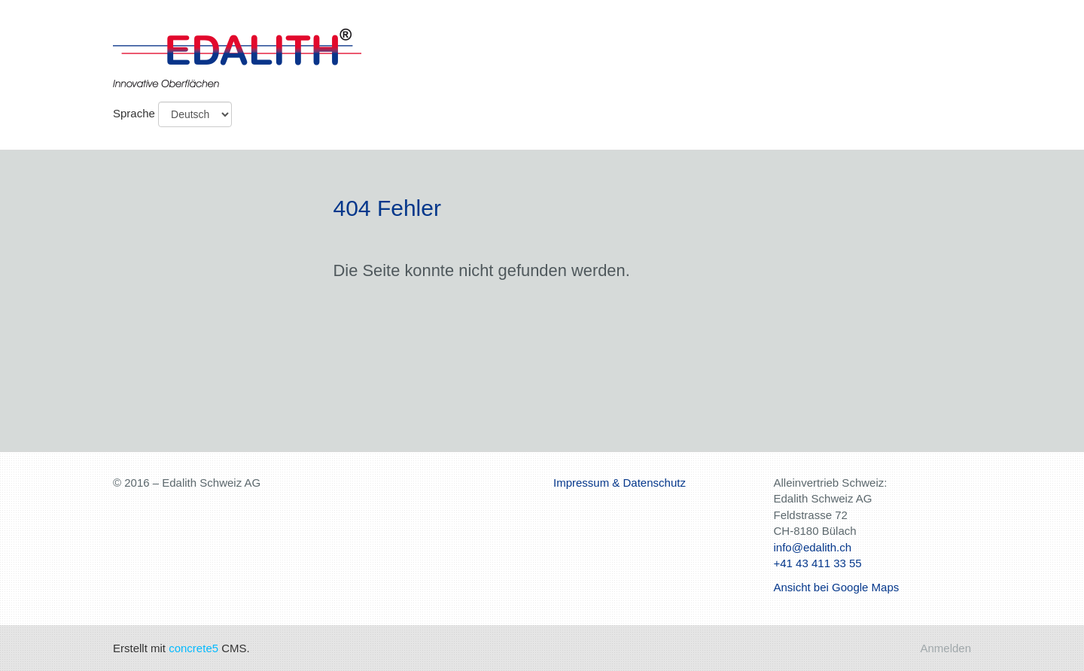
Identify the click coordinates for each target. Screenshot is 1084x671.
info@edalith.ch (813, 547)
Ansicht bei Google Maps (837, 587)
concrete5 (193, 648)
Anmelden (945, 648)
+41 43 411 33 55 (818, 563)
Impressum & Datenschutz (619, 482)
